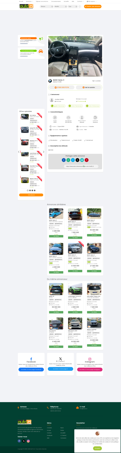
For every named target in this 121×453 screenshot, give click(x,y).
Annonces (28, 1)
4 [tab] (34, 190)
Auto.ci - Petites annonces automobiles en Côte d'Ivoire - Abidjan (27, 6)
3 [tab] (32, 190)
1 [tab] (27, 190)
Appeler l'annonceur (57, 106)
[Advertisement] (60, 22)
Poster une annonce (93, 6)
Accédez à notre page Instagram (90, 369)
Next (43, 152)
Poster (62, 430)
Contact (49, 433)
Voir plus (31, 195)
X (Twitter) (63, 435)
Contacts (79, 1)
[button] (52, 56)
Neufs (62, 428)
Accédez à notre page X (60, 369)
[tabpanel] (31, 150)
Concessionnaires (56, 1)
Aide (73, 1)
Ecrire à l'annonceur (75, 106)
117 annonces (82, 101)
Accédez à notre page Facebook (31, 369)
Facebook (49, 435)
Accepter (96, 447)
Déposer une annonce (42, 1)
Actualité (66, 1)
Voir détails (56, 236)
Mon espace (91, 1)
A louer (49, 430)
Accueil (21, 1)
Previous (19, 152)
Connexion (63, 438)
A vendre (49, 428)
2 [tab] (30, 190)
